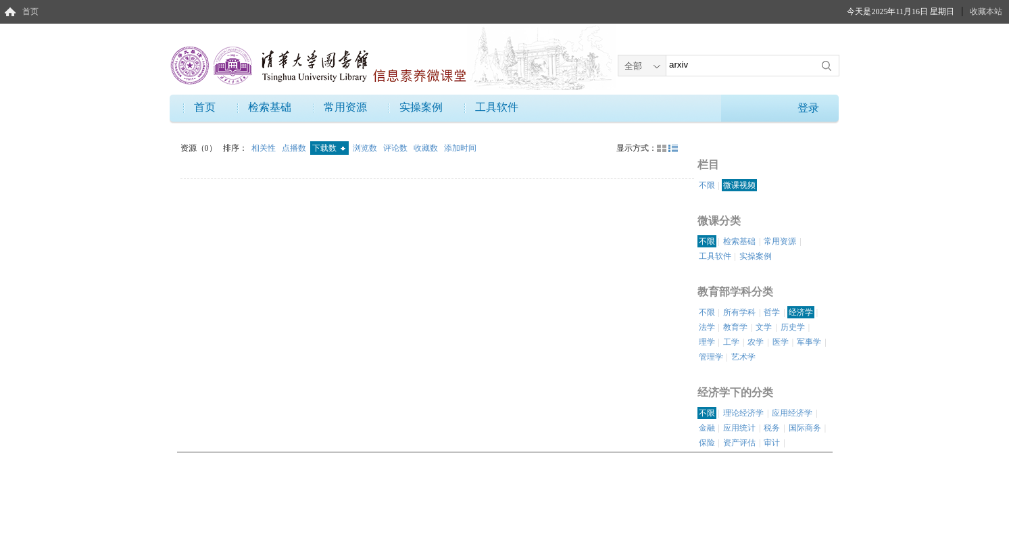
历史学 (793, 327)
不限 (707, 185)
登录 (808, 108)
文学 (764, 327)
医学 (780, 342)
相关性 (264, 148)
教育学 (735, 327)
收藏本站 (986, 11)
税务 (772, 428)
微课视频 (739, 185)
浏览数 (366, 148)
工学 (731, 342)
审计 (772, 442)
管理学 (711, 357)
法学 (707, 327)
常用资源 (345, 107)
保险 (707, 442)
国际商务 (805, 428)
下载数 (328, 148)
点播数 (295, 148)
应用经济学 (792, 413)
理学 (707, 342)
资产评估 (739, 442)
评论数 (396, 148)
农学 (755, 342)
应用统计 (739, 428)
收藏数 (427, 148)
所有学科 (739, 312)
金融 (707, 428)
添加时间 (460, 148)
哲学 (772, 312)
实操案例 (421, 107)
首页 (30, 11)
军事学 (809, 342)
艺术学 (743, 357)
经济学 (801, 312)
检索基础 (269, 107)
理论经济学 (743, 413)
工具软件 (496, 107)
